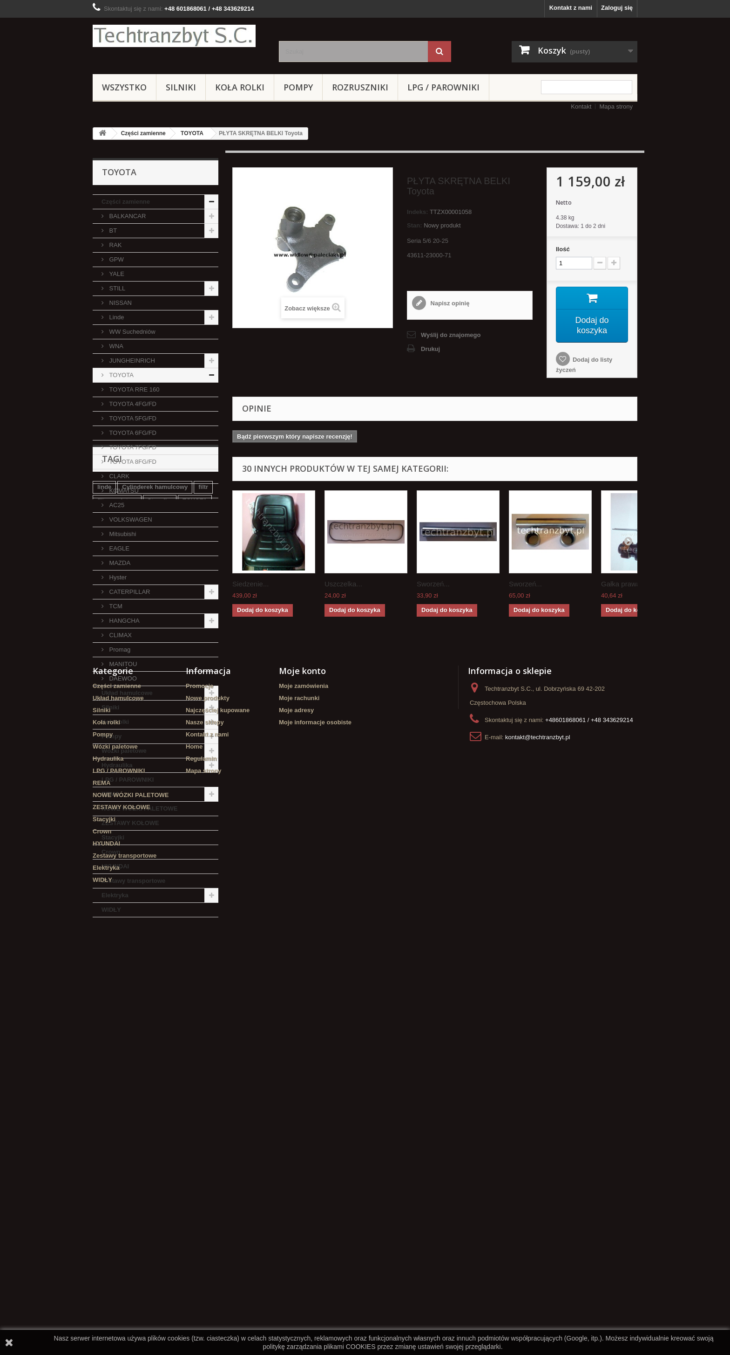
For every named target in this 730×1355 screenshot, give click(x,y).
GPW (116, 259)
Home (194, 1162)
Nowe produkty (208, 1114)
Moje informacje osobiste (315, 1138)
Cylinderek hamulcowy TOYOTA (143, 1015)
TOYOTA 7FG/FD (132, 447)
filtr (203, 973)
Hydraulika (116, 765)
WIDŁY (111, 909)
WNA (115, 346)
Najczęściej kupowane (218, 1126)
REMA (110, 794)
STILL (116, 288)
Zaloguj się (617, 7)
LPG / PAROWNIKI (443, 87)
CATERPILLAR (129, 591)
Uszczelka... (343, 584)
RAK (115, 244)
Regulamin (201, 1174)
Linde (116, 317)
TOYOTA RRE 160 (134, 389)
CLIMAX (120, 635)
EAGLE (118, 548)
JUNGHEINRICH (131, 360)
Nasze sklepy (205, 1138)
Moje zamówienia (303, 1102)
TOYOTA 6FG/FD (132, 432)
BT (112, 230)
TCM (115, 606)
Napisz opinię (449, 303)
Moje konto (302, 1087)
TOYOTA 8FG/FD (132, 461)
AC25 (116, 505)
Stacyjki (112, 837)
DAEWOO (122, 678)
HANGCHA (124, 620)
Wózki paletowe (124, 750)
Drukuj (430, 348)
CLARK (118, 476)
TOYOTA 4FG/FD (132, 403)
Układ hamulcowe (127, 692)
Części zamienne (143, 133)
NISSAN (120, 302)
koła (103, 1001)
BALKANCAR (127, 216)
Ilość (563, 249)
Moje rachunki (299, 1114)
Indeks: (417, 211)
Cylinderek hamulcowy (155, 973)
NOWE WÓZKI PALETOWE (139, 808)
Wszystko (124, 87)
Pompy (298, 87)
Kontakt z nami (570, 7)
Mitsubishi (122, 533)
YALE (116, 273)
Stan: (414, 225)
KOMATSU (123, 490)
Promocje (199, 1102)
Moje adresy (296, 1126)
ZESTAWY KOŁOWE (130, 822)
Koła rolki (239, 87)
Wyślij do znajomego (450, 334)
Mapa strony (616, 106)
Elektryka (114, 895)
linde (104, 973)
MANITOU (122, 663)
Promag (119, 649)
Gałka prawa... (623, 584)
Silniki (181, 87)
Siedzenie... (250, 584)
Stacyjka (160, 987)
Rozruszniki (360, 87)
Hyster (117, 577)
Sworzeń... (433, 584)
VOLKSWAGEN (130, 519)
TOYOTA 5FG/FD (132, 418)
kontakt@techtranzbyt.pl (537, 1153)
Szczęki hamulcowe (173, 1001)
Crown (110, 851)
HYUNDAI (115, 866)
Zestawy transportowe (133, 880)
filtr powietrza (117, 987)
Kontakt (581, 106)
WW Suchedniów (131, 331)
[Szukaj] (439, 51)
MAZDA (119, 562)
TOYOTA (192, 133)
